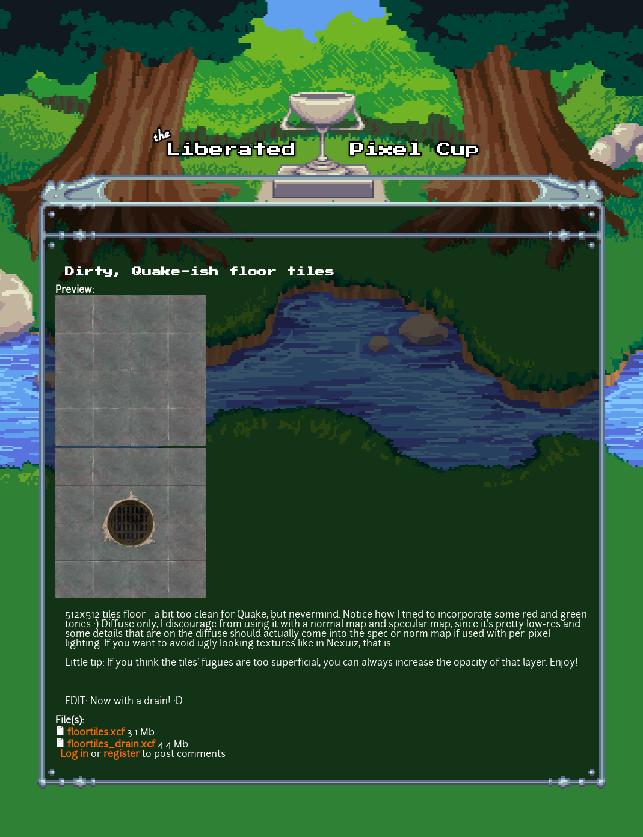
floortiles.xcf (96, 733)
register (121, 754)
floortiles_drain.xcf (111, 745)
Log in (74, 754)
